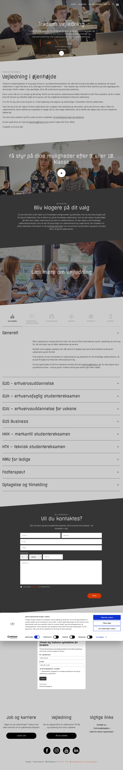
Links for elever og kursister (101, 732)
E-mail (41, 662)
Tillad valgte (107, 752)
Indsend (42, 678)
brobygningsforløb (55, 226)
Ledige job (21, 736)
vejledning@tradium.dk (38, 122)
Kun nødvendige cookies (107, 758)
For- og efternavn (45, 655)
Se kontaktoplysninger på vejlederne (68, 117)
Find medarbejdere (101, 728)
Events (73, 4)
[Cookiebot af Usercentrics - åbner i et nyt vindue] (12, 766)
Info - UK (107, 4)
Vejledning (82, 4)
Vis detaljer (100, 766)
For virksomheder (95, 4)
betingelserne (35, 587)
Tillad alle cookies (107, 746)
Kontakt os (101, 725)
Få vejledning (61, 736)
